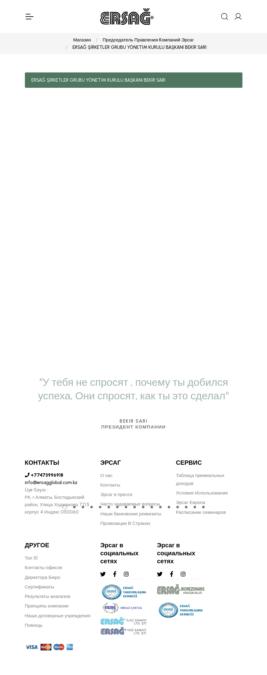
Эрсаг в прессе (116, 494)
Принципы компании (47, 606)
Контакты (110, 485)
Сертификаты (39, 587)
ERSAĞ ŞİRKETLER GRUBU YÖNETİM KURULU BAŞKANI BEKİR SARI (139, 47)
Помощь (34, 625)
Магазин (82, 40)
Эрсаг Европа (190, 502)
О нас (106, 475)
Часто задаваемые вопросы (130, 504)
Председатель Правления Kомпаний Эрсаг (148, 40)
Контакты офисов (43, 567)
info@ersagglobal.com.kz (51, 482)
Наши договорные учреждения (58, 616)
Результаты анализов (47, 596)
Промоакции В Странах (125, 523)
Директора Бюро (42, 577)
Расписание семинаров (201, 512)
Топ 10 (31, 558)
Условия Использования (202, 493)
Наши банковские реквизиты (130, 514)
